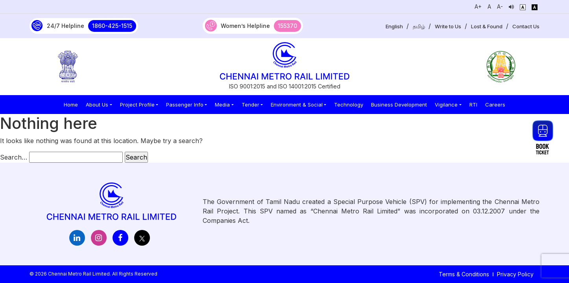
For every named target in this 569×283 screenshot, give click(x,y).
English (394, 26)
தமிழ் (419, 26)
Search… (13, 157)
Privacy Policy (515, 274)
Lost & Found (486, 26)
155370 (287, 25)
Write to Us (448, 26)
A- (500, 6)
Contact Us (525, 26)
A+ (478, 6)
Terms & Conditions (464, 274)
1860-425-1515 (112, 25)
